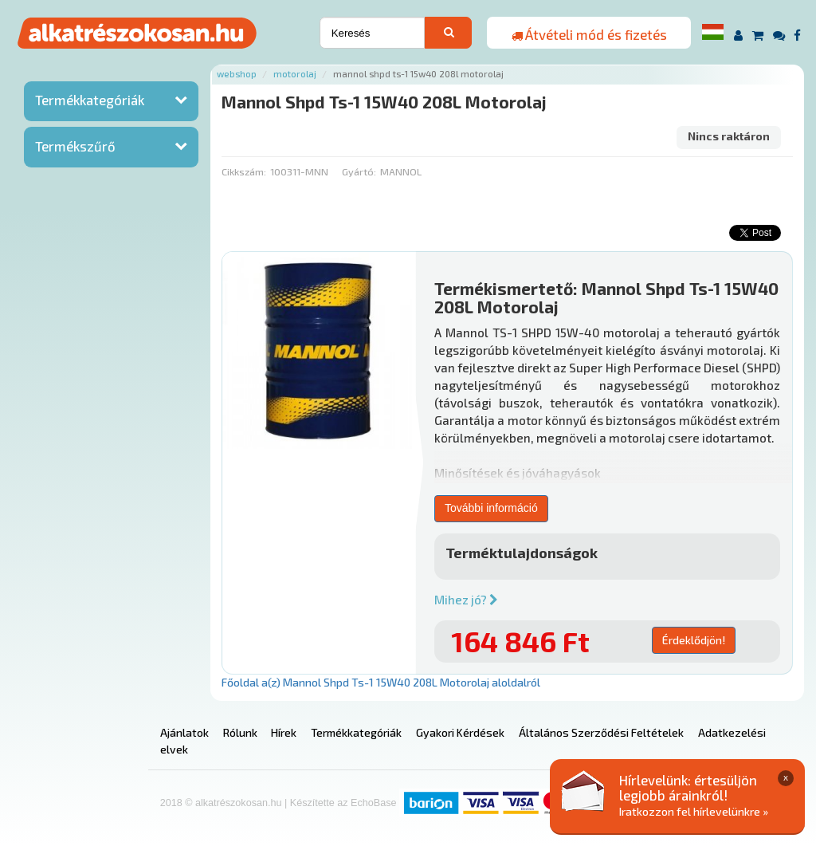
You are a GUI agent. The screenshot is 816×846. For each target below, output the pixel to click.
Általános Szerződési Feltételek (601, 732)
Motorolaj (294, 74)
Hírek (283, 732)
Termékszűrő (75, 146)
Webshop (237, 74)
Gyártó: (359, 171)
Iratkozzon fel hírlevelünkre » (693, 811)
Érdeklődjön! (693, 640)
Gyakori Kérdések (460, 732)
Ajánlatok (184, 732)
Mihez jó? (466, 599)
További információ (491, 508)
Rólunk (240, 732)
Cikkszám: (244, 171)
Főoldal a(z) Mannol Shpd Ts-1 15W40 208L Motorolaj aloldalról (381, 682)
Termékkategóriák (89, 100)
